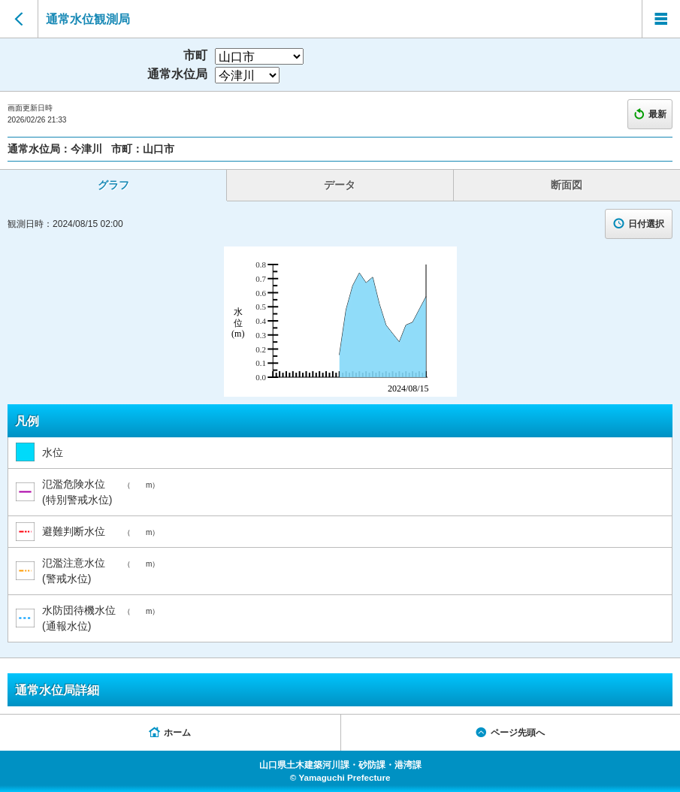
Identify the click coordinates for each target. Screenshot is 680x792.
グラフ (113, 185)
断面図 (566, 185)
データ (339, 185)
